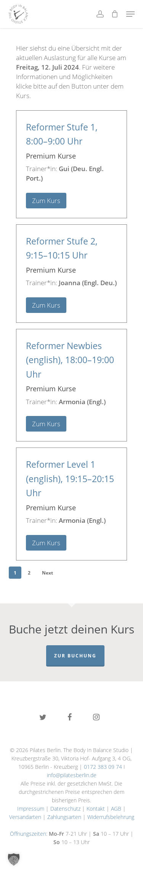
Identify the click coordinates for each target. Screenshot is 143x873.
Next (47, 573)
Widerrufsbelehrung (110, 817)
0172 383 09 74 (103, 766)
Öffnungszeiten (28, 833)
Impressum (30, 808)
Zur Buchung (75, 655)
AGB (116, 808)
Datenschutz (65, 808)
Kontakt (96, 808)
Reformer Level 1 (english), (70, 479)
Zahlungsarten (64, 817)
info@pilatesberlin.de (71, 775)
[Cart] (115, 14)
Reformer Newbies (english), (70, 360)
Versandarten (25, 817)
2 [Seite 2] (29, 573)
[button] (130, 14)
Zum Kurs (46, 200)
